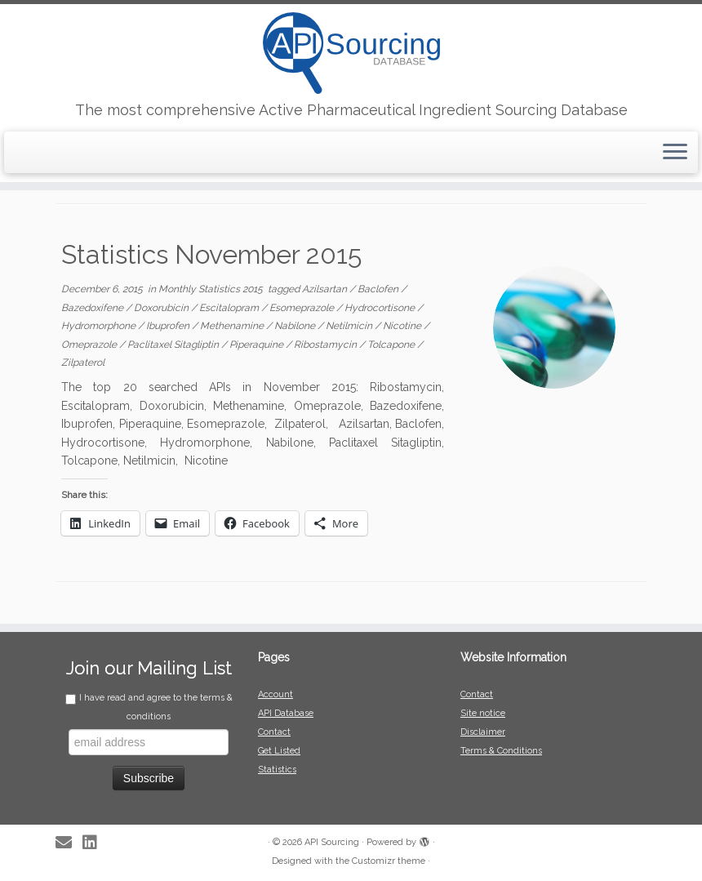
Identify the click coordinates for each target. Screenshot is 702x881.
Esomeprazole (302, 308)
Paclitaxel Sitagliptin (174, 344)
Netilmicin (350, 325)
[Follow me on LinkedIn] (95, 843)
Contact (274, 732)
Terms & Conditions (501, 750)
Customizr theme (388, 861)
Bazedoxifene (93, 308)
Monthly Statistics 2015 (211, 289)
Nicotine (403, 325)
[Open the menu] (675, 152)
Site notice (482, 713)
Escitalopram (230, 308)
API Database (285, 713)
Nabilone (296, 325)
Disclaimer (482, 732)
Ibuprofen (169, 325)
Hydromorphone (99, 325)
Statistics (277, 769)
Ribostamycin (326, 344)
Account (275, 694)
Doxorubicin (162, 308)
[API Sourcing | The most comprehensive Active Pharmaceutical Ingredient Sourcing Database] (351, 53)
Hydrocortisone (380, 308)
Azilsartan (325, 289)
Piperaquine (257, 344)
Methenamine (233, 325)
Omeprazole (90, 344)
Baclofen (379, 289)
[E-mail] (69, 843)
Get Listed (279, 750)
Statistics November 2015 (211, 254)
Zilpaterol (82, 362)
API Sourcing (331, 842)
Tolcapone (392, 344)
